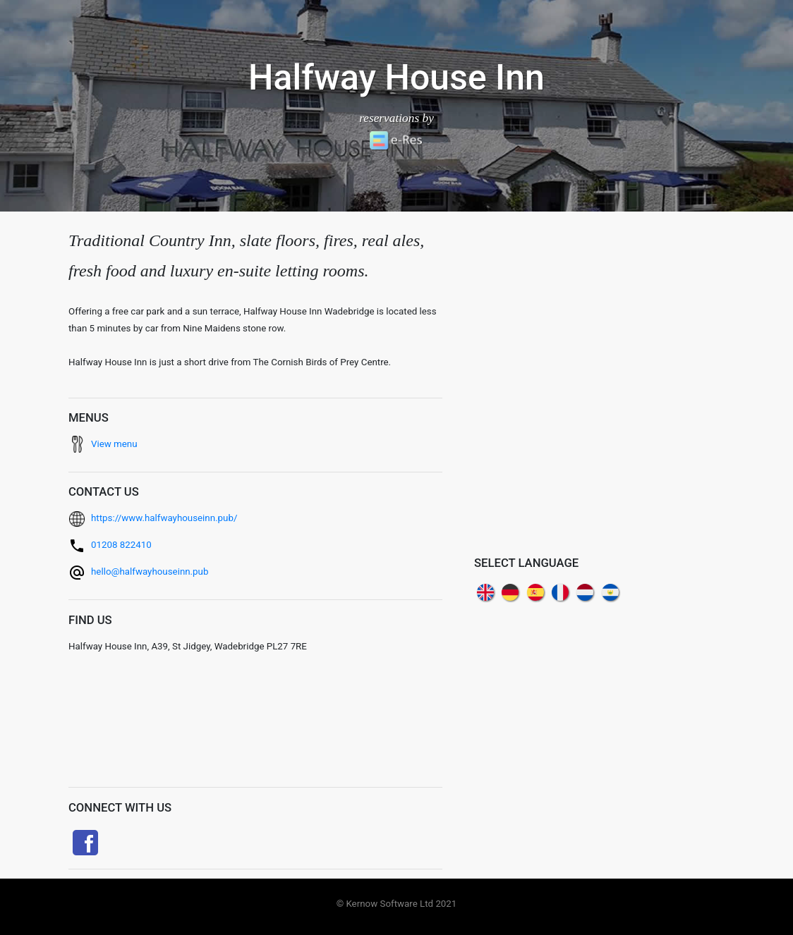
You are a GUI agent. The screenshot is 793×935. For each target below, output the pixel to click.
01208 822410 (121, 544)
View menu (114, 444)
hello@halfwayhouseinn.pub (149, 571)
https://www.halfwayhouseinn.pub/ (164, 518)
